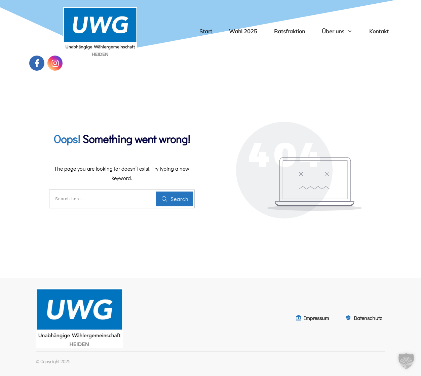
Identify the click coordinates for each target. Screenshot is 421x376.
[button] (406, 361)
